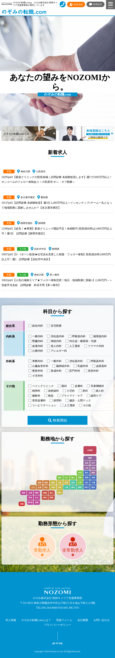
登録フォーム (64, 620)
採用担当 (95, 4)
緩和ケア (94, 395)
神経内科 (54, 341)
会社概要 (82, 620)
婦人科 (98, 390)
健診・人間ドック (78, 400)
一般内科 (36, 336)
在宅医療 (54, 325)
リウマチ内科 (94, 345)
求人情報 (10, 620)
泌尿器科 (100, 366)
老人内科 (54, 345)
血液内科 (36, 345)
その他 (85, 405)
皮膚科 (77, 386)
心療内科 (36, 350)
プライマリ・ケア (70, 395)
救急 (49, 395)
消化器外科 (74, 361)
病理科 (56, 400)
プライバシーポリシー (57, 624)
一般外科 (54, 361)
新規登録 (76, 4)
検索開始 (57, 420)
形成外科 (54, 370)
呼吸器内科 (77, 336)
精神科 (34, 390)
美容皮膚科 (37, 400)
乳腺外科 (81, 366)
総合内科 (36, 325)
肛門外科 (73, 370)
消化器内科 (55, 336)
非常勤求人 (72, 550)
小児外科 (36, 375)
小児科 (69, 390)
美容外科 (92, 370)
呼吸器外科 (95, 361)
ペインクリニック (41, 386)
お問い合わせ (101, 620)
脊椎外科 (36, 361)
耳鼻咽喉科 (95, 386)
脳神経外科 (61, 366)
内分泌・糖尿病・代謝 (81, 341)
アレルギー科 (57, 350)
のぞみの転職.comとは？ (36, 620)
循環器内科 (98, 336)
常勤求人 (42, 550)
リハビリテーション (42, 405)
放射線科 (52, 390)
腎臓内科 (36, 341)
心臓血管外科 (38, 366)
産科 (83, 390)
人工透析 (73, 345)
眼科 (62, 386)
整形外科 (36, 370)
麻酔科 (34, 395)
